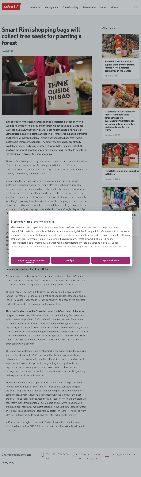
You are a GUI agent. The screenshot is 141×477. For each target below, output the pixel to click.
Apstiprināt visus (110, 260)
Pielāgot (70, 260)
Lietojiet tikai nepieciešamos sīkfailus (30, 261)
